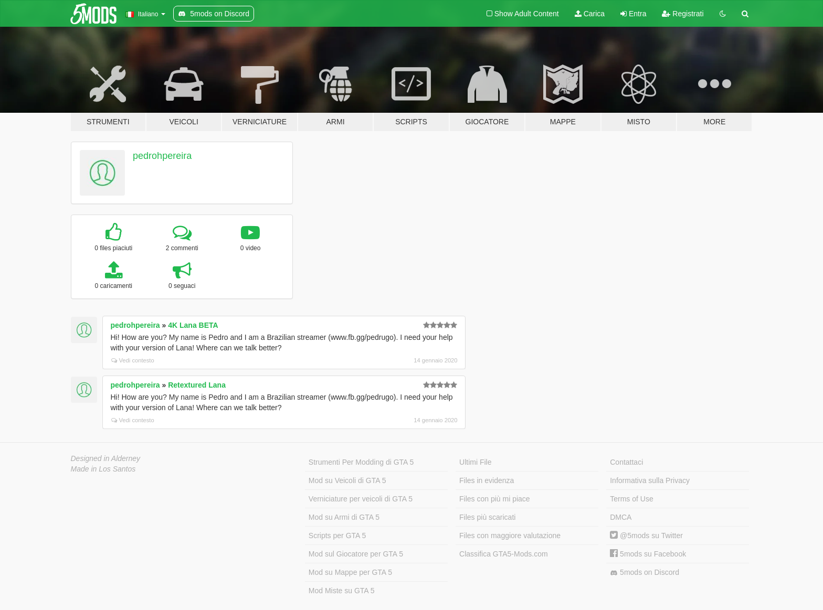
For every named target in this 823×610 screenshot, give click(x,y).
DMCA (620, 517)
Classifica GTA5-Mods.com (503, 554)
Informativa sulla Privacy (650, 480)
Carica (590, 13)
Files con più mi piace (494, 499)
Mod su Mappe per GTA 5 (350, 572)
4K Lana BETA (193, 325)
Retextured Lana (197, 385)
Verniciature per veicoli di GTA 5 (361, 499)
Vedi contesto (132, 360)
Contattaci (626, 462)
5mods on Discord (644, 572)
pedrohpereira (162, 156)
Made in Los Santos (103, 469)
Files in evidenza (486, 480)
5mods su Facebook (648, 554)
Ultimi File (475, 462)
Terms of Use (631, 499)
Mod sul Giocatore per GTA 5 (356, 554)
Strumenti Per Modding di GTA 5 (361, 462)
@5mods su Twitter (646, 535)
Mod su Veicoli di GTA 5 (347, 480)
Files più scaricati (487, 517)
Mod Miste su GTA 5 (342, 590)
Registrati (682, 13)
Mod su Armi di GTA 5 (344, 517)
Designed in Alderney (106, 458)
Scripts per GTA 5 (337, 535)
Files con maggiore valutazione (510, 535)
